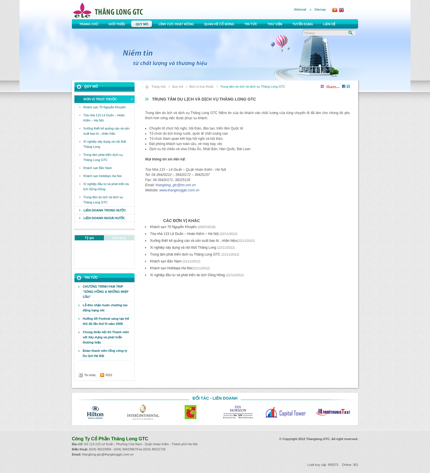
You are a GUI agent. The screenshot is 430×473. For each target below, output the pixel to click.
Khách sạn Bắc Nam (166, 261)
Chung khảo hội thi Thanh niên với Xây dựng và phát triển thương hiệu (106, 337)
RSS (109, 375)
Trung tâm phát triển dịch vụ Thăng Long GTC (185, 254)
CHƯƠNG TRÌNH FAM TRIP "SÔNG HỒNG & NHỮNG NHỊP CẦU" (106, 292)
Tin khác (90, 375)
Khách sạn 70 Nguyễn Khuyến (174, 227)
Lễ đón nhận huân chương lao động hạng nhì (105, 307)
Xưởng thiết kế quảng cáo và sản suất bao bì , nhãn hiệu (193, 241)
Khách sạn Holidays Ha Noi (171, 268)
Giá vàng (119, 238)
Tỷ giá (89, 238)
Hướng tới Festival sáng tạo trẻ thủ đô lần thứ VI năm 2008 (106, 321)
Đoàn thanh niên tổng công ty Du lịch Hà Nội (105, 353)
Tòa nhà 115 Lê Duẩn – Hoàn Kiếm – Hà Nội (185, 234)
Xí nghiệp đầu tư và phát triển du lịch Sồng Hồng (188, 275)
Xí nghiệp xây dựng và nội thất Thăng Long (183, 248)
